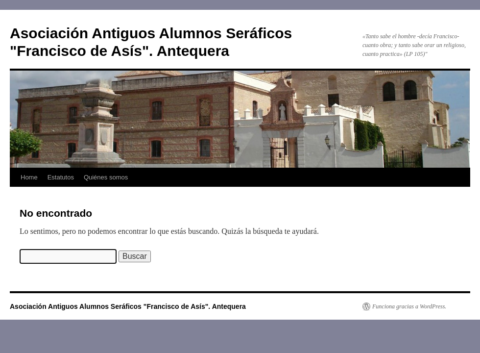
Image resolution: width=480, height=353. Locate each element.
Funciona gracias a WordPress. (409, 306)
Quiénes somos (106, 177)
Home (29, 177)
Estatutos (61, 177)
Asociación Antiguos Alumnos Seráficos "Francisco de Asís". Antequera (128, 306)
